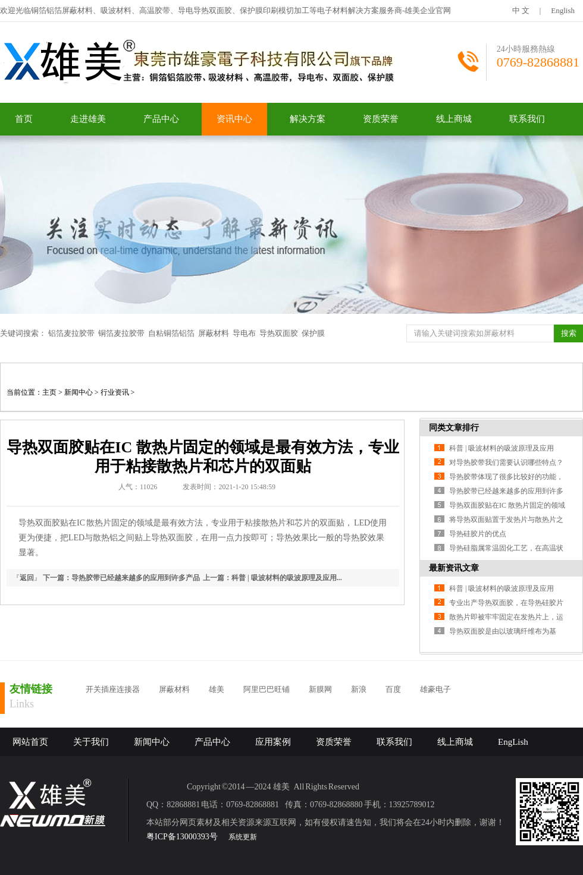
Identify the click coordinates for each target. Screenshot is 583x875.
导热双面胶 (278, 333)
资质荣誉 (381, 119)
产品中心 (161, 119)
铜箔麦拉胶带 (121, 333)
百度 (393, 689)
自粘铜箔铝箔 (171, 333)
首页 (24, 119)
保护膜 (313, 333)
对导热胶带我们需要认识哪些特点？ (506, 462)
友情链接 (31, 689)
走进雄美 (88, 119)
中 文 (520, 10)
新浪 (358, 689)
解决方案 (307, 119)
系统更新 (242, 837)
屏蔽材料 (213, 333)
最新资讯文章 (454, 568)
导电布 (244, 333)
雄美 (216, 689)
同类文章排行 (454, 427)
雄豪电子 (435, 689)
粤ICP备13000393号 (182, 836)
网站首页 (30, 742)
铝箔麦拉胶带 (71, 333)
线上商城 (454, 119)
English (563, 10)
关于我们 (91, 742)
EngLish (513, 742)
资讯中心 (234, 119)
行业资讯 (115, 392)
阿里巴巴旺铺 (266, 689)
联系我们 (527, 119)
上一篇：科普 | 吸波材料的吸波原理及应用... (272, 578)
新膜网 (320, 689)
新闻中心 (78, 392)
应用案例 (273, 742)
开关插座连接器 (113, 689)
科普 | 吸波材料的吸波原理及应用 (501, 448)
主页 (49, 392)
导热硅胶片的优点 (477, 534)
